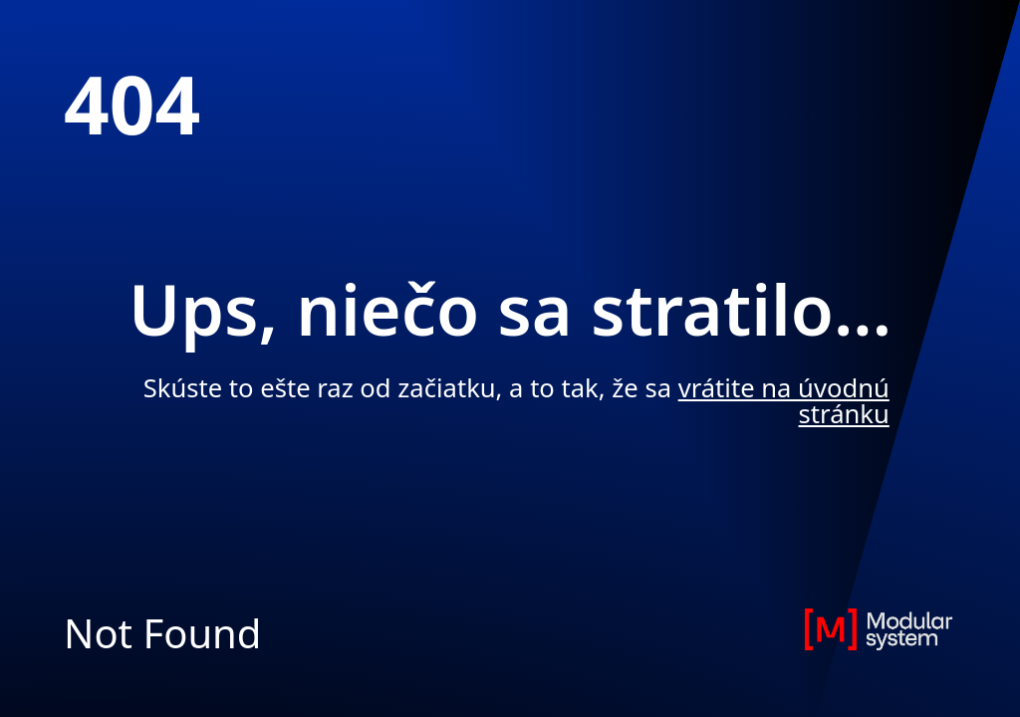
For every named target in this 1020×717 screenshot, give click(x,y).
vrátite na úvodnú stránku (784, 400)
